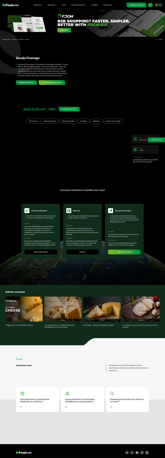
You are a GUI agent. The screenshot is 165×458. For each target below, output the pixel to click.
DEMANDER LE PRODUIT (26, 82)
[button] (37, 403)
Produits (37, 5)
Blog (64, 5)
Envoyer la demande (124, 255)
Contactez (107, 5)
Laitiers (14, 39)
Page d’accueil (6, 39)
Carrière (94, 5)
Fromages (20, 39)
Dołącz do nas (156, 140)
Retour (159, 39)
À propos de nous (77, 5)
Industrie (51, 5)
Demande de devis (136, 5)
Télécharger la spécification (52, 82)
